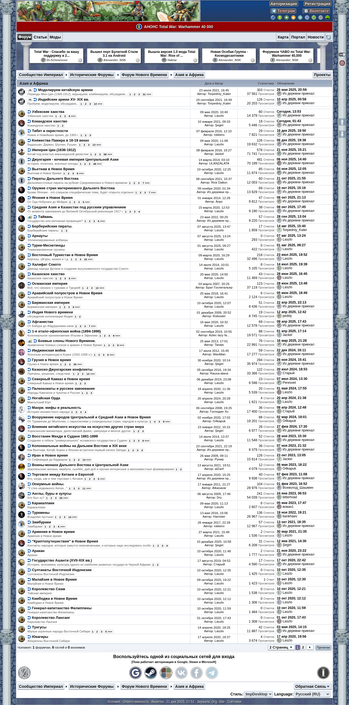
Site (222, 702)
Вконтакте (316, 11)
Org (214, 702)
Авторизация (283, 3)
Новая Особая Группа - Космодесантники (229, 54)
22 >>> (88, 259)
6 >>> (101, 221)
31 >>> (147, 94)
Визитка (158, 702)
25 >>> (63, 497)
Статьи (40, 37)
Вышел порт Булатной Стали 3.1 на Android (114, 54)
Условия (114, 702)
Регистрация (317, 3)
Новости (316, 37)
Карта (283, 37)
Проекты (322, 75)
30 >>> (78, 364)
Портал (298, 37)
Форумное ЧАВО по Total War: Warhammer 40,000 (287, 54)
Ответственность (136, 702)
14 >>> (72, 516)
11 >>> (86, 488)
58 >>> (108, 154)
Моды (55, 37)
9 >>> (72, 116)
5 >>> (86, 201)
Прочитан (323, 647)
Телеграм (283, 11)
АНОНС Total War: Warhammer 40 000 (178, 27)
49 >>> (97, 163)
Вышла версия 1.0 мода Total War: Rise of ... (171, 54)
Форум (25, 37)
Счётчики (234, 702)
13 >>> (98, 103)
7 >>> (146, 182)
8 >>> (120, 345)
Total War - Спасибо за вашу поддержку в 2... (56, 54)
